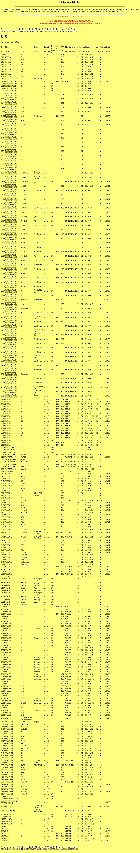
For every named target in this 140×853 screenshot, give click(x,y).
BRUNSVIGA (31, 31)
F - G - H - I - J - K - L (24, 29)
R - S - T (53, 29)
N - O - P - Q (43, 29)
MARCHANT (65, 31)
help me (108, 11)
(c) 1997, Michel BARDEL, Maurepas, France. (70, 17)
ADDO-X (4, 31)
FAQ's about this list (67, 11)
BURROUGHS (42, 31)
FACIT (50, 31)
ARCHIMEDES (20, 31)
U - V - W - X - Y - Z (67, 29)
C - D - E (10, 29)
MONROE (74, 31)
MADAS (56, 31)
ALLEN (11, 31)
